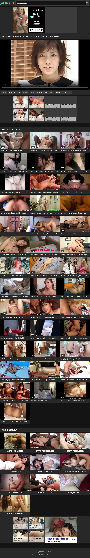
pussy (33, 92)
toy (69, 92)
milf (19, 92)
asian (4, 92)
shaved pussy (42, 92)
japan (51, 92)
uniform (25, 92)
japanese (12, 92)
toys (64, 92)
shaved (58, 92)
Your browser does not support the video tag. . (45, 65)
